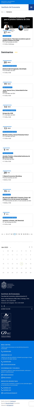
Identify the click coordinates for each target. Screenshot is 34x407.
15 (25, 234)
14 (23, 234)
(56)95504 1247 (7, 390)
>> (31, 234)
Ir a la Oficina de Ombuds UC (10, 392)
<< (2, 234)
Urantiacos (12, 401)
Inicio (2, 12)
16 (27, 234)
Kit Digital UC (10, 405)
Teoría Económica (8, 153)
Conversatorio (7, 35)
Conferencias (6, 194)
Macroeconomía (7, 87)
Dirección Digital (9, 403)
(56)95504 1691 (7, 387)
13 (21, 234)
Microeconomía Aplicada (9, 65)
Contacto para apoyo (8, 374)
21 (21, 268)
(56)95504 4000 (7, 351)
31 (21, 255)
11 (16, 234)
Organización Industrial (9, 110)
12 (19, 234)
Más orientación (7, 377)
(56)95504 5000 (7, 361)
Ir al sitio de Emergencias (9, 364)
